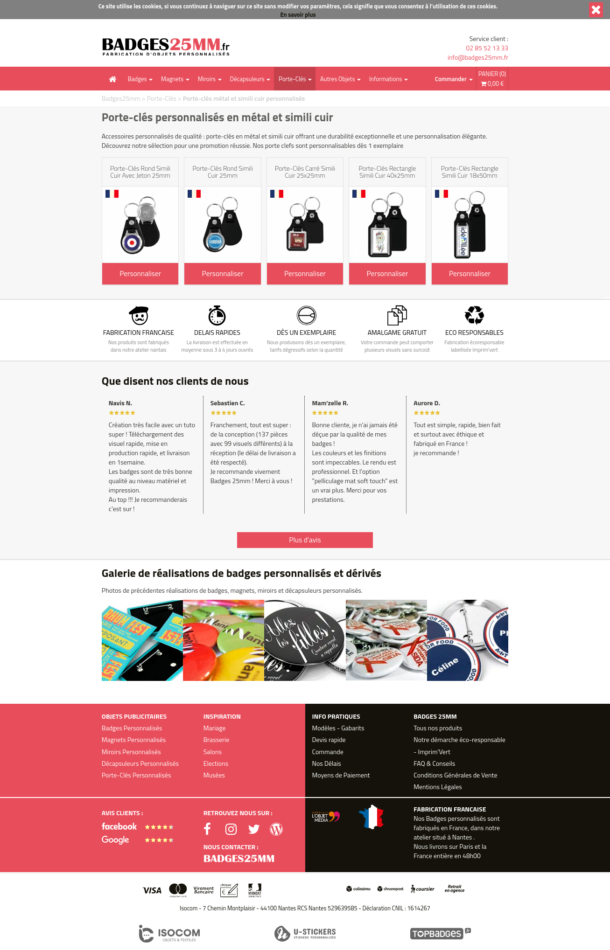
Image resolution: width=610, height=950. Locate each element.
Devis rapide (329, 739)
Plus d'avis (305, 539)
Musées (214, 775)
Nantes (462, 837)
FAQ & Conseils (434, 763)
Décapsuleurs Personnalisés (140, 763)
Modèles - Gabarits (338, 728)
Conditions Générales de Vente (455, 775)
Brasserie (216, 739)
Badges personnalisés (456, 818)
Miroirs (207, 78)
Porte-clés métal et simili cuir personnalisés (244, 98)
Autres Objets (337, 78)
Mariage (214, 728)
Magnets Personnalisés (134, 739)
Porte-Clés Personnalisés (136, 775)
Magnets (172, 78)
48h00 (472, 855)
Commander (451, 78)
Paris (466, 846)
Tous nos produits (438, 728)
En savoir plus (298, 14)
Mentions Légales (438, 786)
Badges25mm (121, 98)
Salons (212, 751)
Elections (216, 763)
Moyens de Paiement (341, 775)
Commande (328, 751)
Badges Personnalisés (132, 728)
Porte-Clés (292, 78)
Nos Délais (326, 763)
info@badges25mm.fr (478, 57)
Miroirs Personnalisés (131, 751)
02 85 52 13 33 (487, 48)
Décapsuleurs (247, 78)
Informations (385, 78)
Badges (137, 78)
